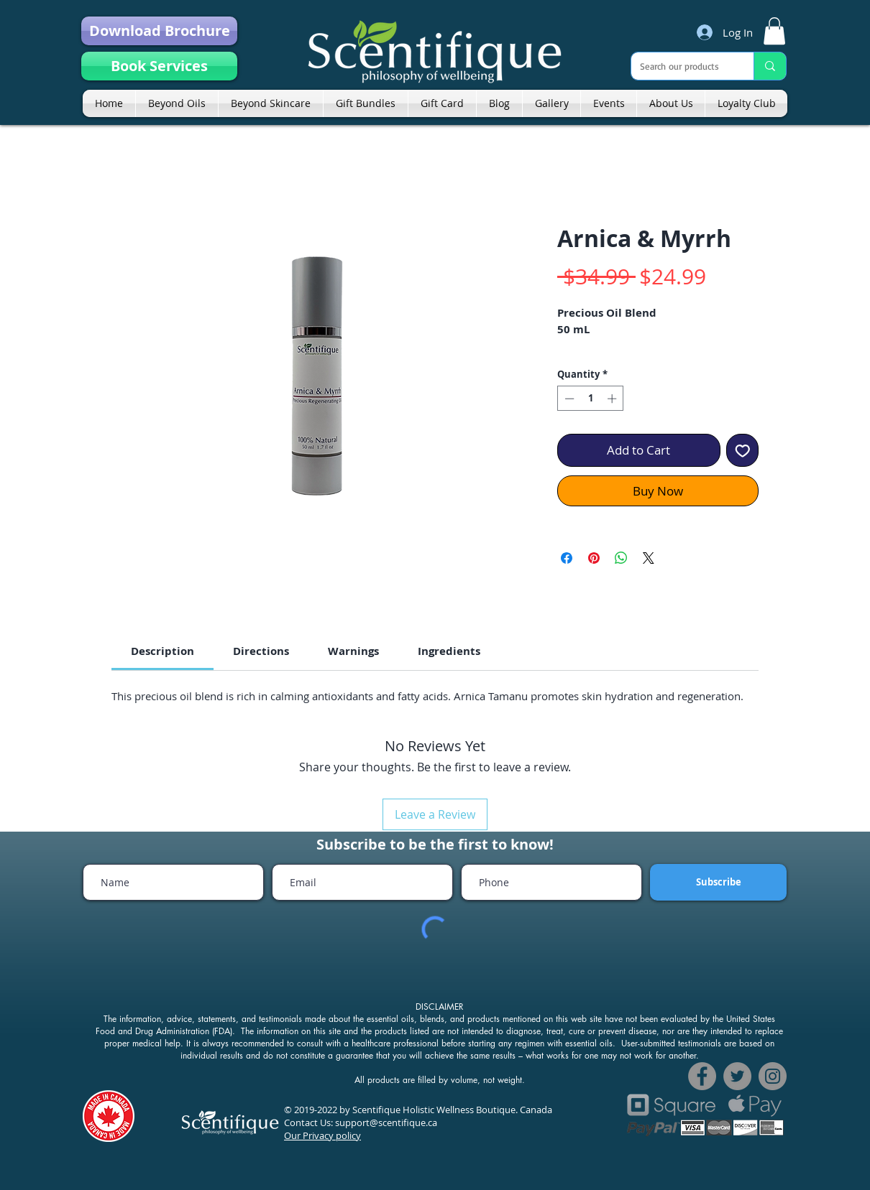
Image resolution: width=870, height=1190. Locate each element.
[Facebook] (702, 1076)
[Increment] (613, 398)
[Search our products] (681, 66)
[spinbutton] (591, 398)
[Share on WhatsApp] (621, 558)
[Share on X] (648, 558)
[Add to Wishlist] (742, 450)
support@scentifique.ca (386, 1122)
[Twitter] (737, 1076)
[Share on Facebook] (566, 558)
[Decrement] (568, 398)
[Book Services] (159, 66)
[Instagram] (773, 1076)
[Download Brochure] (159, 31)
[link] (774, 31)
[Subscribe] (718, 882)
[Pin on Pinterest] (594, 558)
